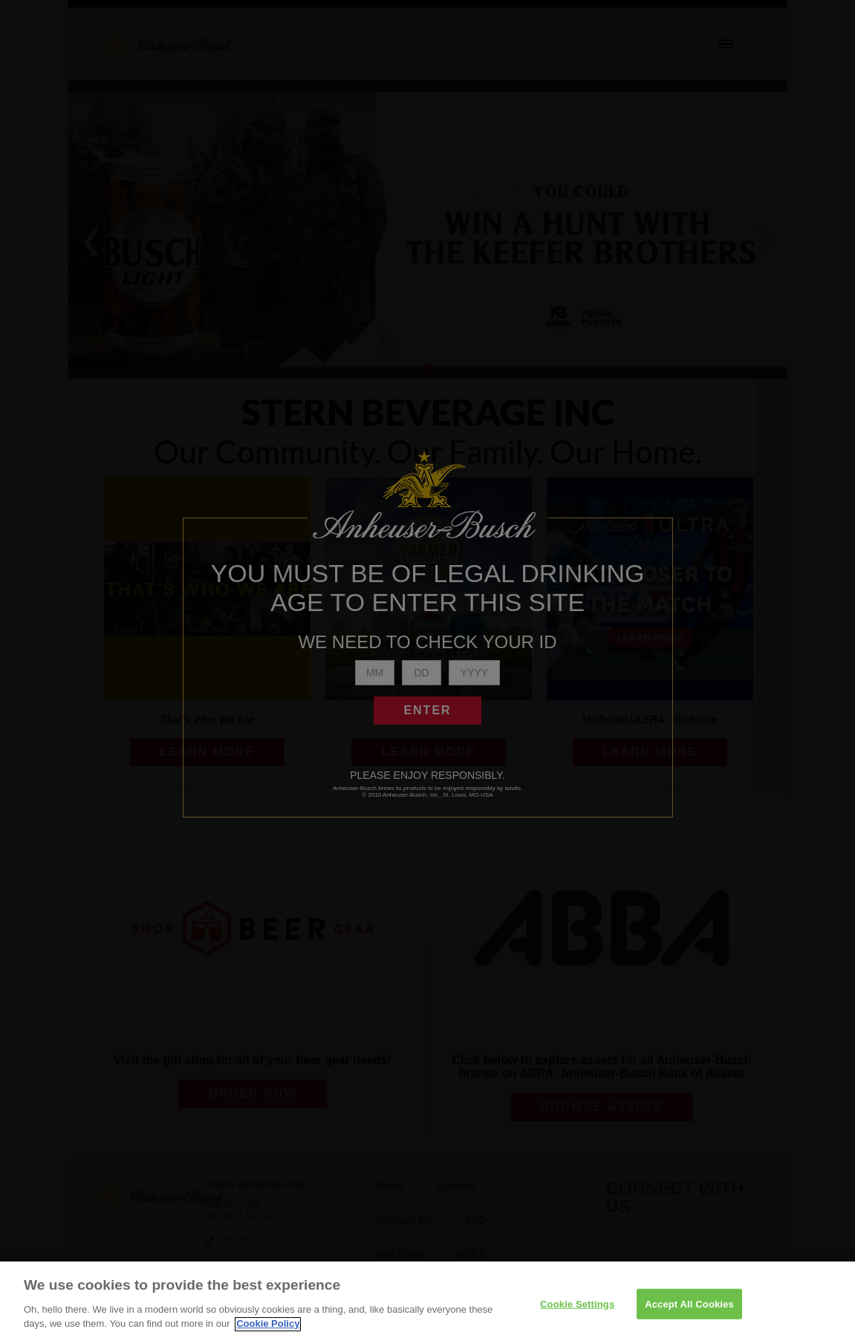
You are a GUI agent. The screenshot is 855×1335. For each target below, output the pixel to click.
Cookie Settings (577, 1308)
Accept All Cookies (689, 1308)
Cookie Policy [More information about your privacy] (267, 1328)
